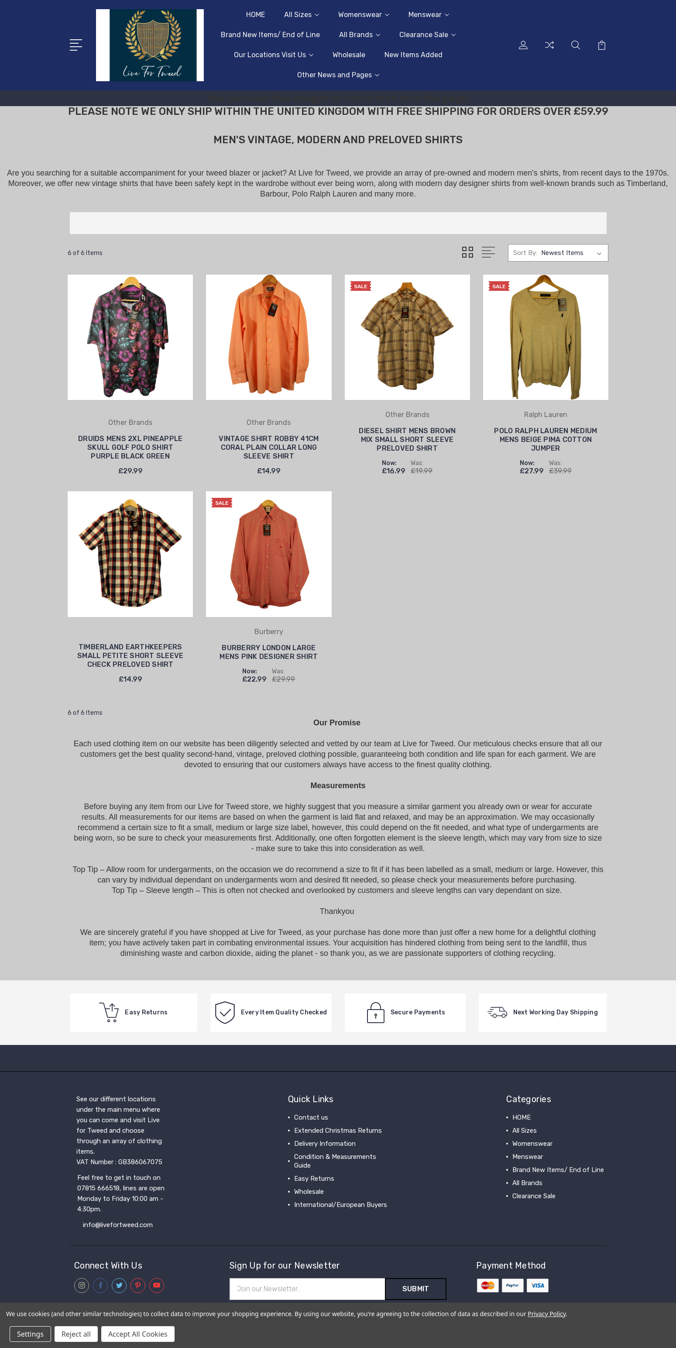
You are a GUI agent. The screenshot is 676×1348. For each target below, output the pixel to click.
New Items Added (413, 55)
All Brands (359, 35)
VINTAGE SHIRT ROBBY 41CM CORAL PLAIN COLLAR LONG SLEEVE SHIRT (269, 447)
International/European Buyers (340, 1204)
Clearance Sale (427, 35)
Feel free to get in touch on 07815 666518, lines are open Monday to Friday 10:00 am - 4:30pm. (121, 1193)
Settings (30, 1334)
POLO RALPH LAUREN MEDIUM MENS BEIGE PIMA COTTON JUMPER (545, 439)
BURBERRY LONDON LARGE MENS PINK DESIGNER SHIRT (269, 651)
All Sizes (301, 14)
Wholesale (349, 55)
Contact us (311, 1117)
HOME (255, 14)
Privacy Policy (547, 1314)
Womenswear (363, 14)
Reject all (76, 1334)
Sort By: (525, 253)
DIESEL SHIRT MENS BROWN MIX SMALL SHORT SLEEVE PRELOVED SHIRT (407, 439)
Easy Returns (314, 1178)
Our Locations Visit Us (273, 55)
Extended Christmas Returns (338, 1130)
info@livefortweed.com (118, 1224)
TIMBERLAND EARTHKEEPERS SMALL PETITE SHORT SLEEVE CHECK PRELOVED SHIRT (130, 655)
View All (524, 1209)
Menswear (428, 14)
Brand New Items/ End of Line (270, 35)
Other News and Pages (338, 75)
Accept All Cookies (138, 1334)
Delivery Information (325, 1143)
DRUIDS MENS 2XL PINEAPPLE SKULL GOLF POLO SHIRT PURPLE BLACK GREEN (130, 447)
